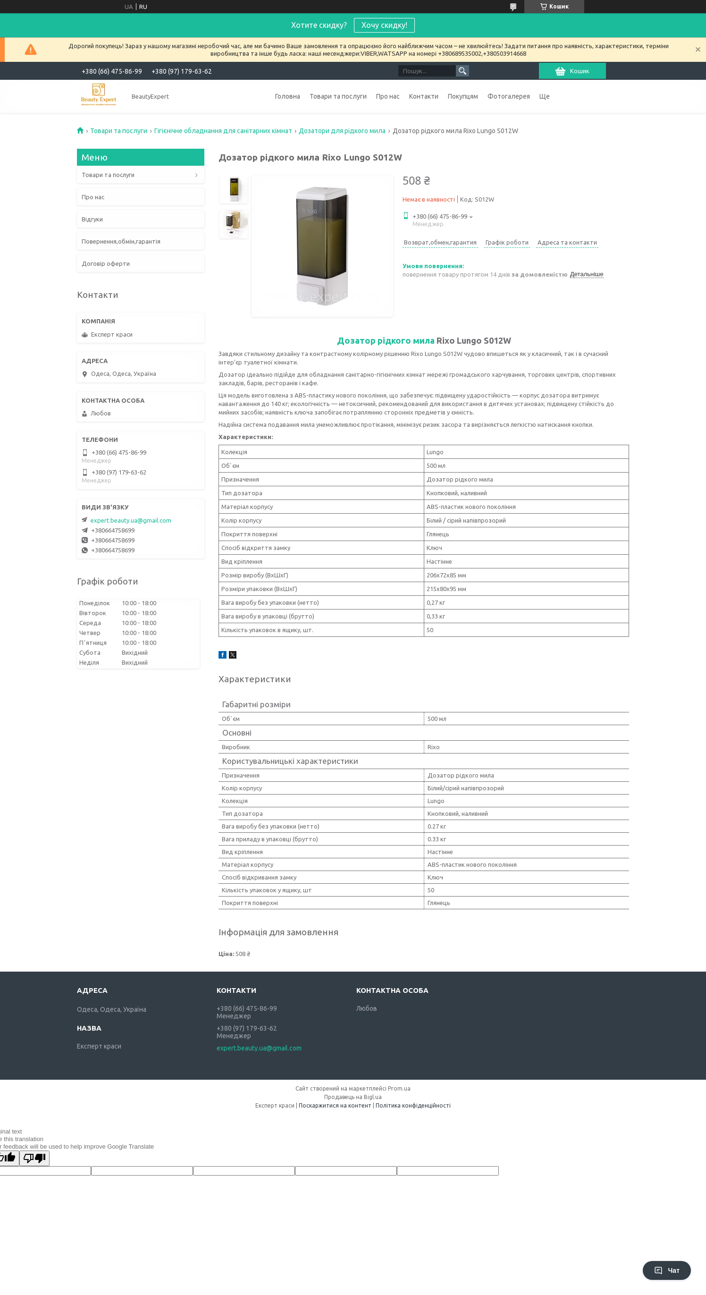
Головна (287, 96)
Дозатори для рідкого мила (342, 131)
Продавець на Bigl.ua (353, 1097)
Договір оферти (106, 263)
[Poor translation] (34, 1158)
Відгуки (92, 219)
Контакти (423, 96)
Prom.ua (399, 1088)
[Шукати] (462, 70)
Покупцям (463, 96)
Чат (667, 1270)
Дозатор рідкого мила (386, 340)
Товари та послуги (338, 96)
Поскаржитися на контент (335, 1105)
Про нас (388, 96)
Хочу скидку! (384, 25)
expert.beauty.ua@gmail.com (131, 520)
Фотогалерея (508, 96)
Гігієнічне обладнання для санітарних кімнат (223, 131)
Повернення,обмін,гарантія (121, 241)
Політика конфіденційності (413, 1105)
